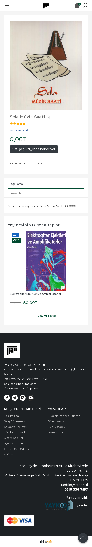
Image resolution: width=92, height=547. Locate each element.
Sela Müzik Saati (51, 206)
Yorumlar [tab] (17, 193)
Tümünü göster (46, 315)
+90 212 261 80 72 (37, 379)
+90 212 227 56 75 (14, 379)
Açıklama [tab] (17, 183)
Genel (12, 206)
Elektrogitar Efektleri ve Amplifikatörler (35, 293)
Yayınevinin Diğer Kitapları (34, 224)
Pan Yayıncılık (28, 206)
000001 (70, 206)
